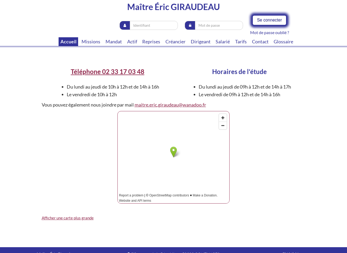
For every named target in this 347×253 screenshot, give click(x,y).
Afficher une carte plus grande (68, 217)
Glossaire (283, 41)
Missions (91, 41)
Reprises (151, 41)
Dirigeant (201, 41)
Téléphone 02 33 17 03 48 (107, 71)
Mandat (114, 41)
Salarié (223, 41)
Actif (132, 41)
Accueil (68, 41)
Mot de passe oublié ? (269, 32)
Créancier (175, 41)
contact (260, 41)
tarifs (241, 41)
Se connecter (269, 20)
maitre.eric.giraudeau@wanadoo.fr (170, 105)
